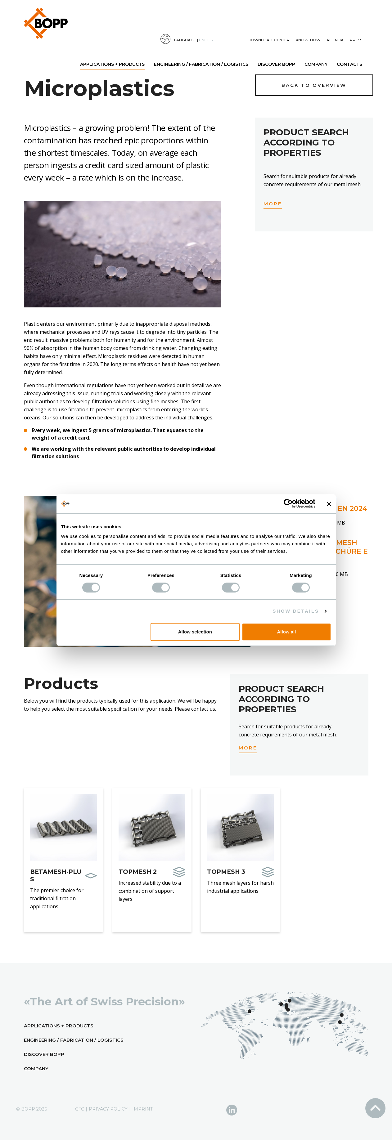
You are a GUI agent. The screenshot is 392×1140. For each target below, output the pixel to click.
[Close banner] (329, 504)
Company (315, 64)
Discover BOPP (276, 64)
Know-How (308, 40)
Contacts (349, 64)
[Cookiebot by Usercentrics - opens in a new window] (288, 504)
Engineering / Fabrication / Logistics (201, 64)
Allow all (286, 631)
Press (356, 40)
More (273, 204)
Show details (296, 611)
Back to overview (314, 85)
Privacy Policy (108, 1109)
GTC (79, 1109)
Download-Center (269, 40)
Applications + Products (112, 64)
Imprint (142, 1109)
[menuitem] (204, 39)
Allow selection (195, 631)
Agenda (335, 40)
